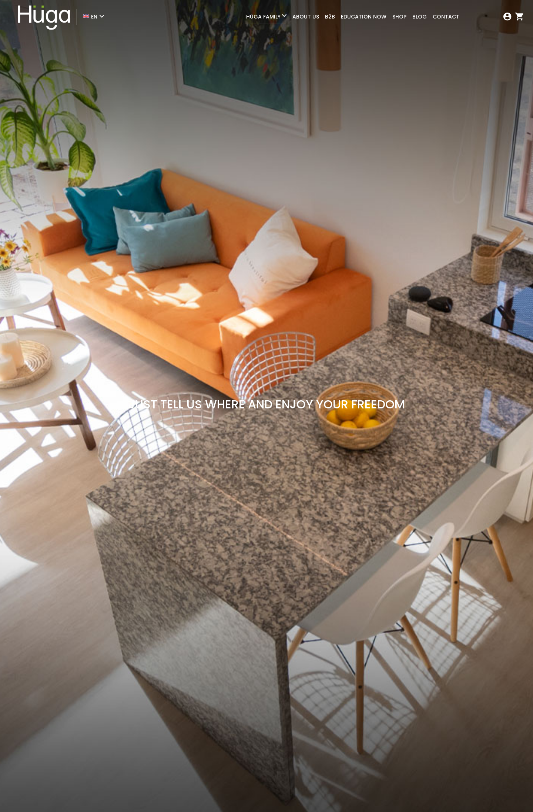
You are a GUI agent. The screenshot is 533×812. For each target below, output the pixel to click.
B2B (330, 16)
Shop (399, 16)
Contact (446, 16)
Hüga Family (263, 16)
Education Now (363, 16)
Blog (419, 16)
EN (94, 16)
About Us (305, 16)
